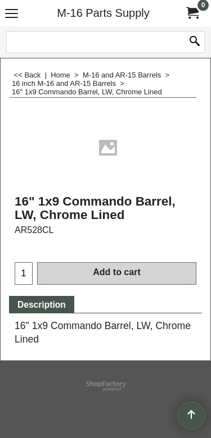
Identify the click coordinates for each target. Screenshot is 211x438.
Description (41, 304)
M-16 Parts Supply (103, 13)
